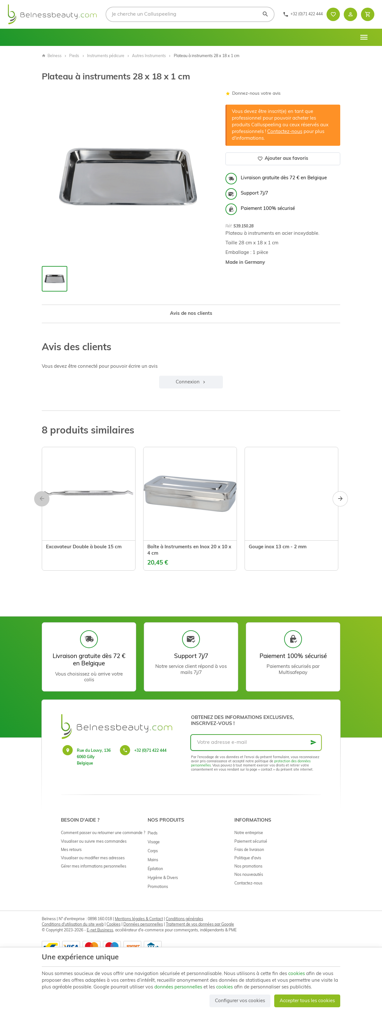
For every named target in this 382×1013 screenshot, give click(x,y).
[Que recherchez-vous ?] (190, 14)
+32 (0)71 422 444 (150, 751)
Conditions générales (184, 919)
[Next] (340, 499)
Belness (52, 56)
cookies (296, 974)
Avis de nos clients (191, 313)
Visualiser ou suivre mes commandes (94, 842)
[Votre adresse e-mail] (256, 742)
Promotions (158, 887)
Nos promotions (248, 867)
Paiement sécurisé (250, 842)
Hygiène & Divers (163, 878)
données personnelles (178, 987)
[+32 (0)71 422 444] (303, 14)
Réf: (228, 226)
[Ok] (313, 742)
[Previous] (41, 499)
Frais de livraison (249, 850)
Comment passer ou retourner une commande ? (103, 833)
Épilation (155, 869)
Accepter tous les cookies (307, 1001)
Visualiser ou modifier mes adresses (93, 858)
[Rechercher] (265, 14)
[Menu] (363, 37)
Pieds (74, 56)
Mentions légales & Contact (139, 919)
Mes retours (71, 850)
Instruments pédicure (105, 56)
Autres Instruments (149, 56)
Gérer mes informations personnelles (93, 867)
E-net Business (100, 930)
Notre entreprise (248, 833)
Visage (154, 842)
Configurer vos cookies (240, 1001)
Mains (153, 860)
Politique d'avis (247, 858)
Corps (153, 851)
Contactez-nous (284, 131)
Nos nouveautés (248, 875)
